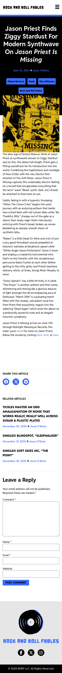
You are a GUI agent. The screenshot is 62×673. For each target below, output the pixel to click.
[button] (6, 381)
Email (7, 555)
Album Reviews (16, 81)
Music (32, 81)
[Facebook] (21, 652)
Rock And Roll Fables (31, 90)
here (19, 331)
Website (7, 568)
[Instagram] (41, 652)
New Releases (47, 81)
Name (7, 542)
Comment (9, 499)
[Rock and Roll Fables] (23, 7)
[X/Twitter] (31, 652)
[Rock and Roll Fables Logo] (31, 627)
